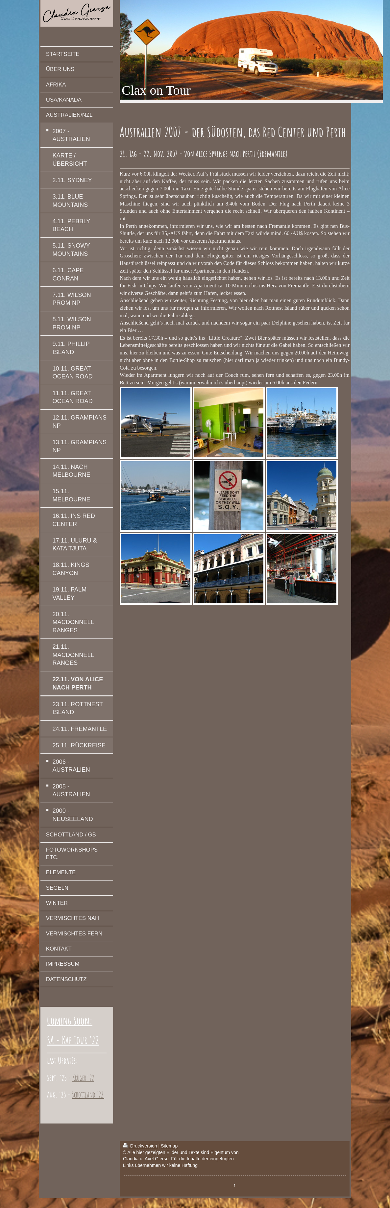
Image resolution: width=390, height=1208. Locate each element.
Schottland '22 (88, 1094)
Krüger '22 (83, 1078)
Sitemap (169, 1145)
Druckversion (140, 1145)
